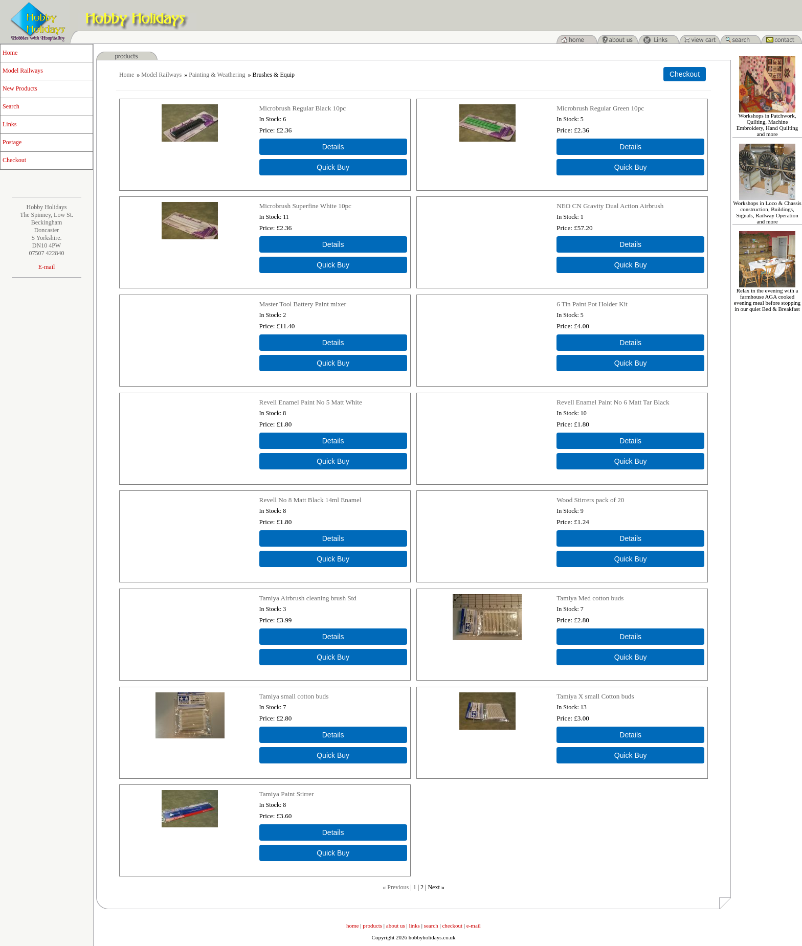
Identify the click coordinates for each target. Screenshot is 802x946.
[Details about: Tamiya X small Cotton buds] (630, 735)
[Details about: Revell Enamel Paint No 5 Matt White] (333, 441)
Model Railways (23, 70)
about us (395, 925)
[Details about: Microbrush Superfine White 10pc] (333, 244)
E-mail (46, 267)
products (372, 925)
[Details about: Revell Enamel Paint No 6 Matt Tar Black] (630, 441)
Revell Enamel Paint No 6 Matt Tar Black (612, 402)
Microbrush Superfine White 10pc (305, 206)
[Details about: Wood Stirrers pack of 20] (630, 538)
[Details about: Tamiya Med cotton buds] (630, 636)
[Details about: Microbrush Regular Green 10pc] (630, 147)
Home (10, 52)
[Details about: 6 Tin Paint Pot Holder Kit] (630, 342)
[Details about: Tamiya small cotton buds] (333, 735)
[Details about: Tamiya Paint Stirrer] (333, 832)
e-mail (473, 925)
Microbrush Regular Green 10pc (600, 108)
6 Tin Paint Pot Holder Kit (592, 304)
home (352, 925)
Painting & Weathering (217, 74)
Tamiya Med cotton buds (589, 598)
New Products (20, 88)
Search (11, 106)
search (431, 925)
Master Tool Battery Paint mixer (302, 304)
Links (9, 124)
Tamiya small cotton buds (294, 696)
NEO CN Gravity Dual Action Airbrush (609, 206)
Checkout (14, 160)
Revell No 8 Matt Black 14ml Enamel (310, 500)
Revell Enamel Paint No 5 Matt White (310, 402)
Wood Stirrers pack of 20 (590, 500)
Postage (12, 142)
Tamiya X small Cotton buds (595, 696)
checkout (452, 925)
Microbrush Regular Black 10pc (302, 108)
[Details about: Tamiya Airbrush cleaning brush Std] (333, 636)
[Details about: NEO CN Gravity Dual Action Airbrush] (630, 244)
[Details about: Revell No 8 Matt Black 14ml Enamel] (333, 538)
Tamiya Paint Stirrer (286, 794)
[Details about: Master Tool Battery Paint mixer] (333, 342)
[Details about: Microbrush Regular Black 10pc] (333, 147)
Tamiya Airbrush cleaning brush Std (308, 598)
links (414, 925)
